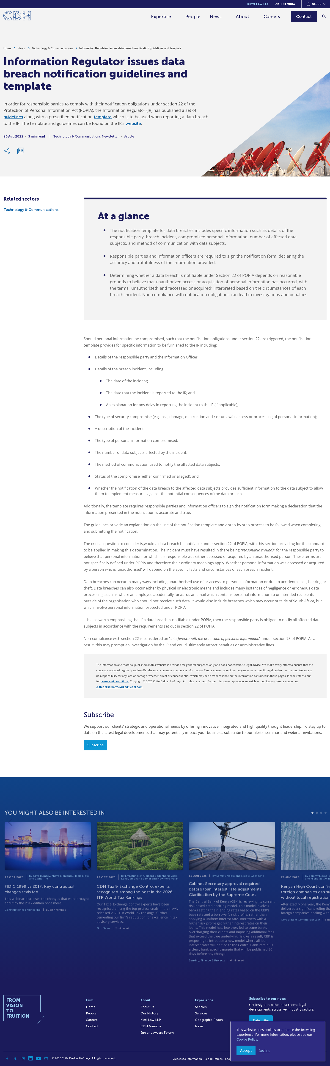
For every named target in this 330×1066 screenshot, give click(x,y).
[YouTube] (38, 1058)
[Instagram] (22, 1058)
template (103, 118)
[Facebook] (7, 1058)
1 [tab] (312, 828)
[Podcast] (46, 1058)
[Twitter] (15, 1058)
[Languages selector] (316, 4)
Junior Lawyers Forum (157, 1033)
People (192, 16)
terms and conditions (115, 681)
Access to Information (187, 1058)
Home (7, 50)
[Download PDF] (20, 152)
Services (201, 1013)
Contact (92, 1026)
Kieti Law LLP (258, 4)
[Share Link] (7, 152)
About (242, 16)
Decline (264, 1050)
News (216, 16)
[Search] (324, 16)
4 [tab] (325, 828)
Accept (246, 1050)
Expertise (161, 16)
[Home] (17, 16)
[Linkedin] (30, 1058)
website (133, 125)
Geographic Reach (209, 1020)
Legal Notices (214, 1058)
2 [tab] (317, 828)
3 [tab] (321, 828)
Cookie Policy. (247, 1039)
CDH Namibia (285, 4)
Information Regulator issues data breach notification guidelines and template (130, 50)
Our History (149, 1013)
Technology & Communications (52, 50)
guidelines (13, 118)
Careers (272, 16)
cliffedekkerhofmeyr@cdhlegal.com (119, 687)
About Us (147, 1007)
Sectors (201, 1007)
